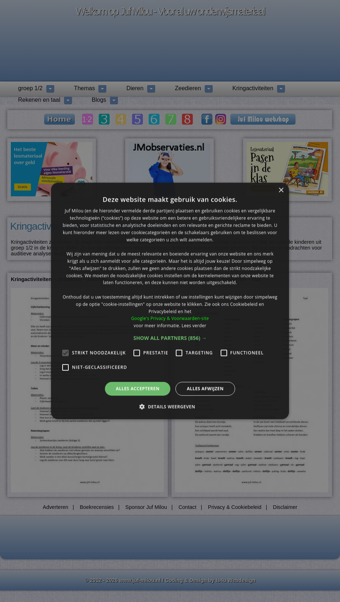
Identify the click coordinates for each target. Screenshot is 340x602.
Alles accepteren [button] (138, 388)
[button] (170, 338)
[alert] (170, 301)
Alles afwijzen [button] (205, 388)
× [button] (281, 190)
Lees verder (194, 325)
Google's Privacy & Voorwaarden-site (170, 318)
